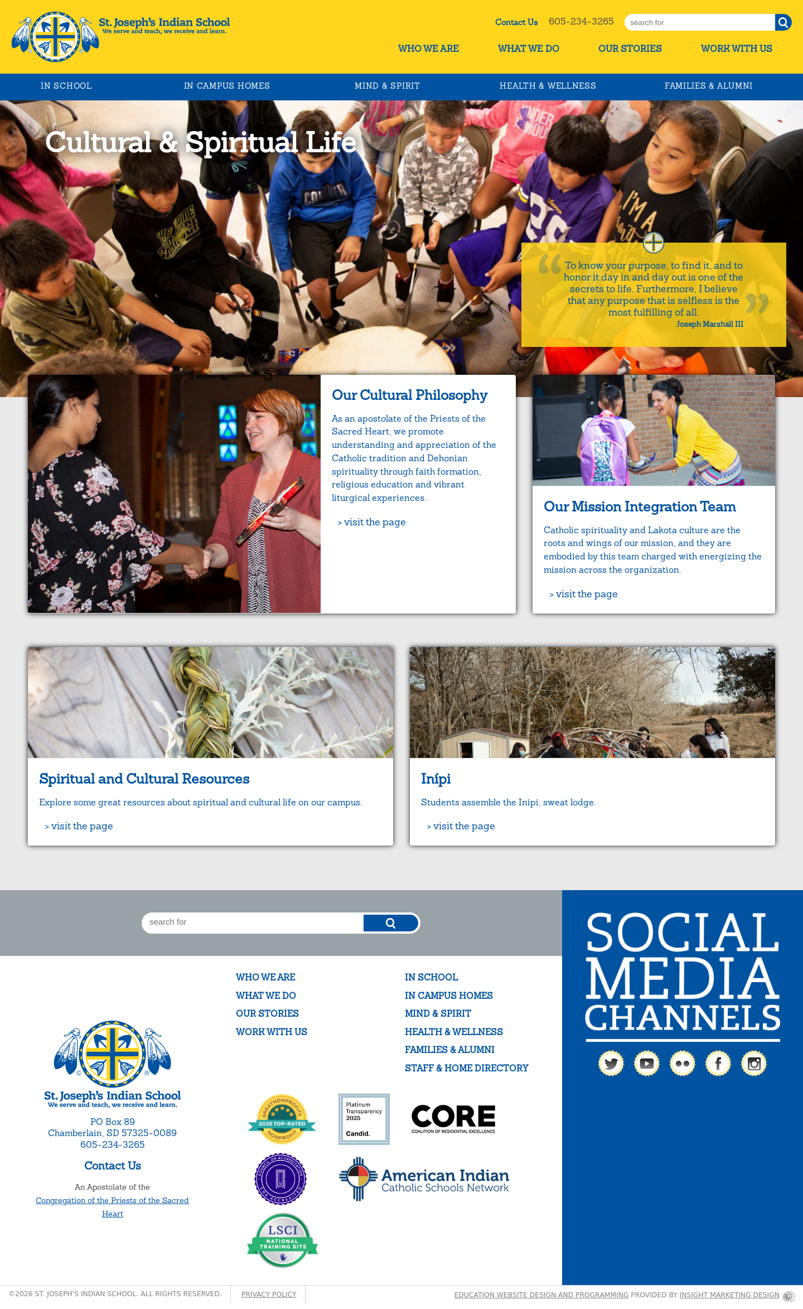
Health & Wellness (548, 86)
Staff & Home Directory (466, 1068)
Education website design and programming (541, 1295)
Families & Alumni (709, 86)
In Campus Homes (227, 86)
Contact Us (516, 22)
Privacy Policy (269, 1294)
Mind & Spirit (387, 86)
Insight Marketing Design (730, 1295)
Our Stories (630, 49)
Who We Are (428, 49)
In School (66, 86)
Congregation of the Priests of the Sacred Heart (112, 1207)
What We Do (528, 49)
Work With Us (736, 49)
